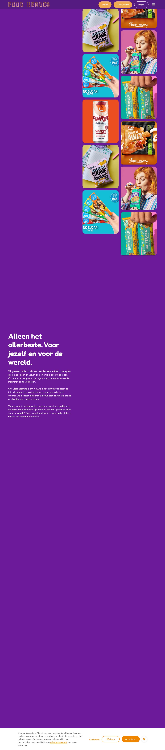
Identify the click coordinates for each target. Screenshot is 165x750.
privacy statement (58, 742)
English (105, 4)
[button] (154, 5)
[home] (29, 4)
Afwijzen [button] (111, 739)
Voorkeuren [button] (94, 739)
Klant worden (123, 4)
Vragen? (141, 4)
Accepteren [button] (130, 739)
